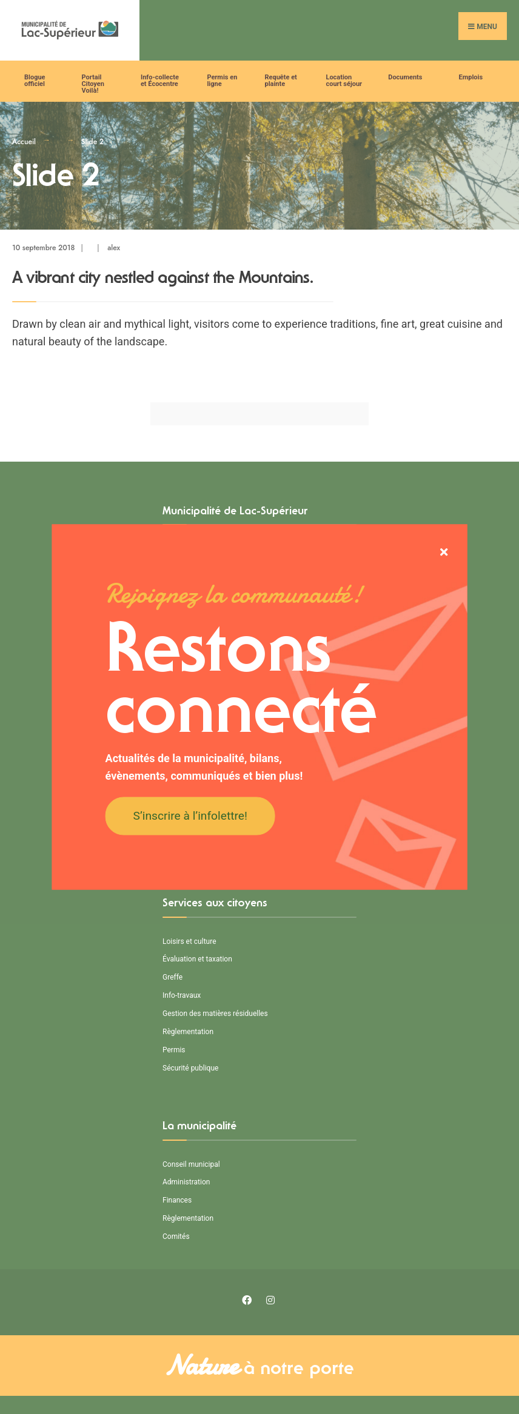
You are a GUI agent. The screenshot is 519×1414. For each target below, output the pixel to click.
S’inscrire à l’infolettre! (190, 815)
